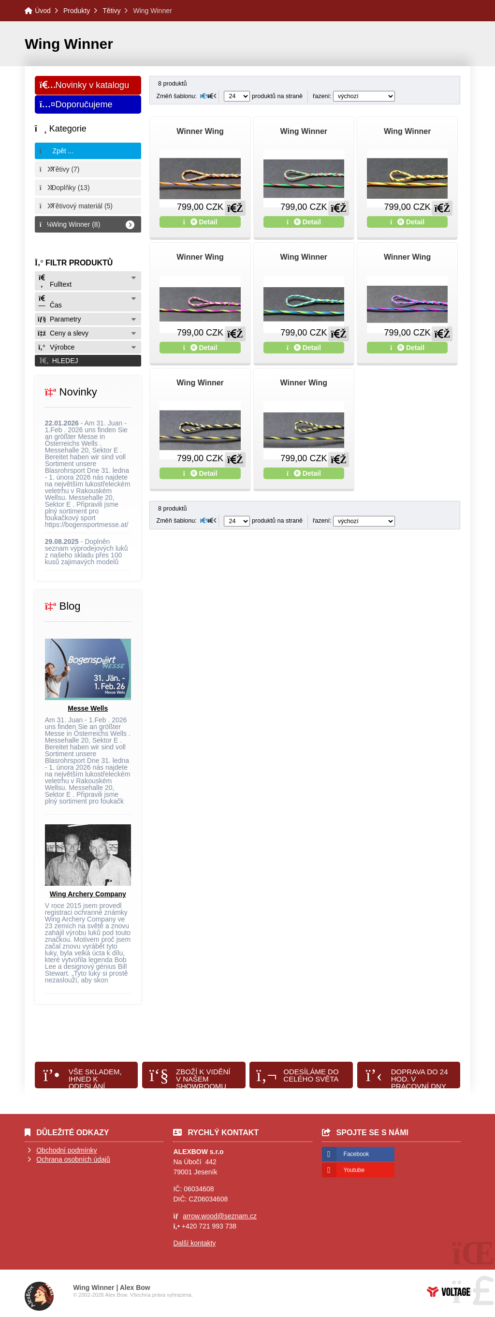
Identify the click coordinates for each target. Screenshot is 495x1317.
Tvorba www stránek (448, 1292)
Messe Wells (88, 708)
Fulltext (55, 281)
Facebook (356, 1154)
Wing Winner (303, 131)
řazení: (354, 96)
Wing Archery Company (88, 894)
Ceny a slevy (63, 333)
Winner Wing (199, 131)
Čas (50, 302)
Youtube (354, 1170)
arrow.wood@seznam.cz (220, 1216)
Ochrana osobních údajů (73, 1159)
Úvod (43, 10)
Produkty (76, 10)
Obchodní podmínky (66, 1150)
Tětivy (111, 10)
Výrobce (56, 347)
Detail (200, 222)
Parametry (59, 319)
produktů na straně (263, 96)
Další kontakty (194, 1243)
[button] (88, 360)
